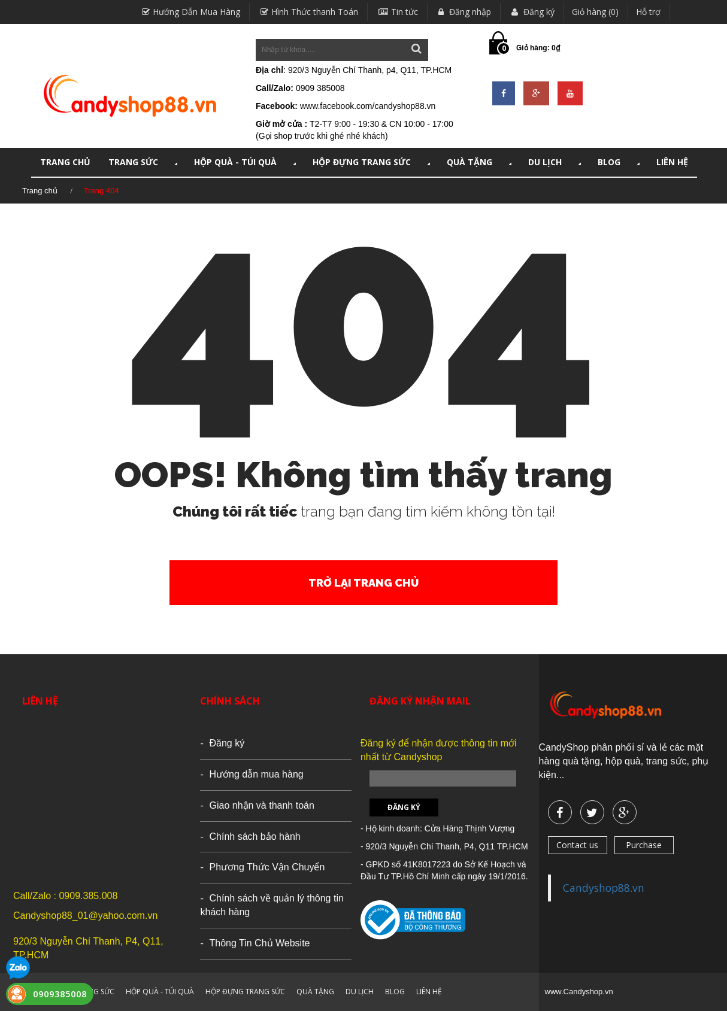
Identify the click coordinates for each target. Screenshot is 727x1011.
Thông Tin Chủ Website (259, 943)
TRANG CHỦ (65, 162)
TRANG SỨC (144, 162)
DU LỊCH (555, 162)
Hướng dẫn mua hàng (256, 774)
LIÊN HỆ (672, 162)
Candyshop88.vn (603, 888)
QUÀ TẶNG (480, 162)
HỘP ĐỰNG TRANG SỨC (372, 162)
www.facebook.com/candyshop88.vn (367, 106)
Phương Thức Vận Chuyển (267, 867)
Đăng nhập (463, 11)
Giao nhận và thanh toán (261, 805)
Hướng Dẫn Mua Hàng (189, 11)
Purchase (644, 845)
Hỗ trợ (648, 11)
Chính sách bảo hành (254, 836)
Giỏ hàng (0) (595, 11)
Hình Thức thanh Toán (308, 11)
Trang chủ (39, 190)
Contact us (577, 845)
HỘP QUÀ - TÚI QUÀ (246, 162)
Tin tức (396, 11)
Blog (620, 162)
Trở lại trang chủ (363, 582)
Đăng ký (531, 11)
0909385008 (60, 994)
